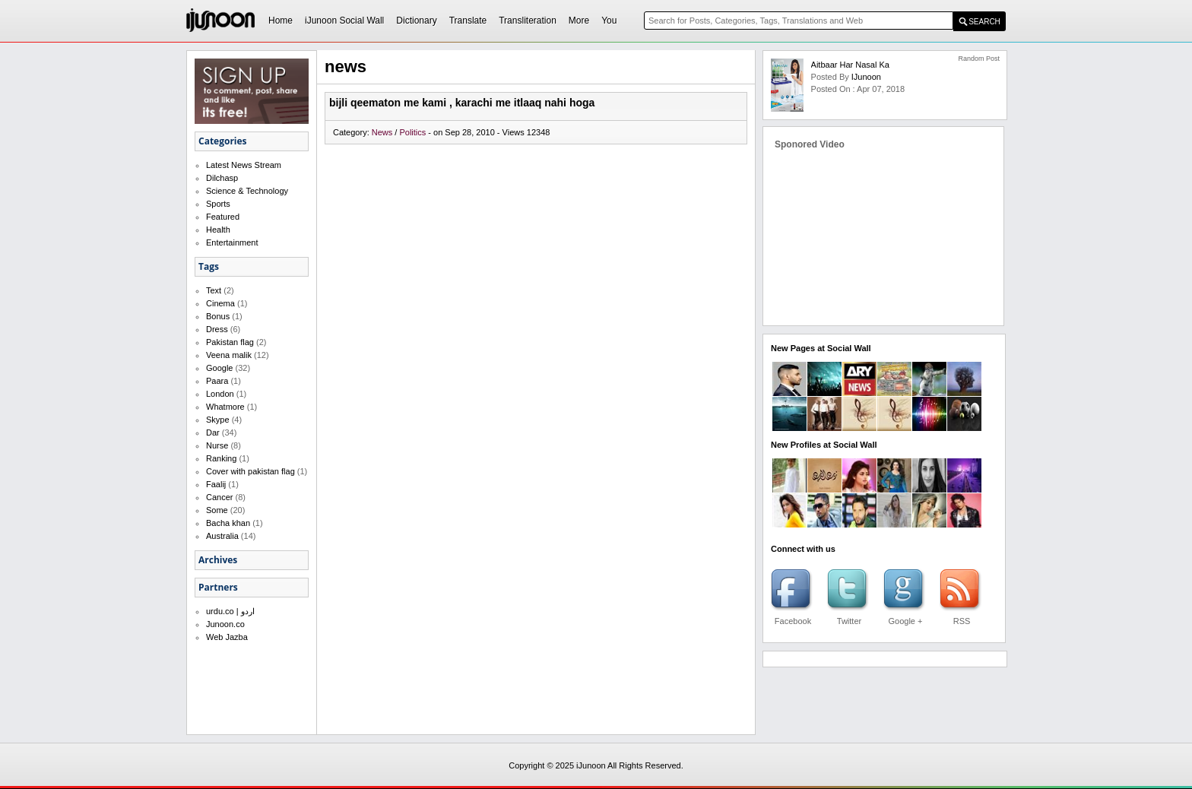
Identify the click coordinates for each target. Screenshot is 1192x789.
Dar (213, 432)
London (220, 393)
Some (217, 510)
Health (218, 229)
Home (280, 20)
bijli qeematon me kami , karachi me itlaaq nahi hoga (461, 103)
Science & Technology (247, 190)
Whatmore (225, 406)
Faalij (216, 484)
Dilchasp (222, 177)
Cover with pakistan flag (250, 471)
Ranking (221, 458)
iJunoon (866, 76)
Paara (217, 380)
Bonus (218, 316)
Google (219, 367)
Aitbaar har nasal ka (850, 64)
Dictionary (416, 20)
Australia (222, 535)
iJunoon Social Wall (344, 20)
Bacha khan (228, 523)
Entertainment (232, 242)
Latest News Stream (243, 165)
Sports (218, 203)
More (579, 20)
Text (213, 290)
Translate (468, 20)
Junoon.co (225, 624)
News (383, 132)
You (609, 20)
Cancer (219, 497)
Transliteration (527, 20)
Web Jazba (227, 637)
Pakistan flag (230, 342)
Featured (222, 216)
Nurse (217, 445)
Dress (217, 329)
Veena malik (229, 355)
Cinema (220, 303)
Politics (413, 132)
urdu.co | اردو (230, 611)
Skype (218, 419)
